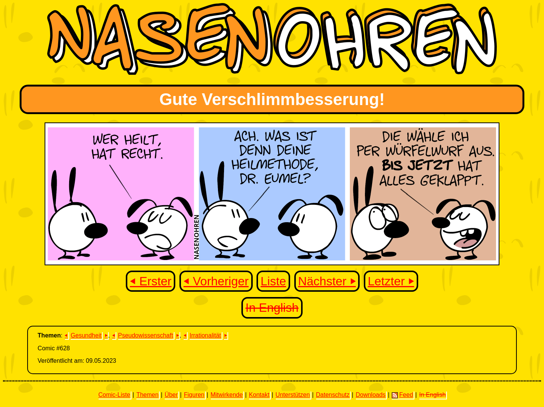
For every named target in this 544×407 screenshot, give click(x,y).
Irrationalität (205, 335)
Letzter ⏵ (391, 281)
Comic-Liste (114, 395)
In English (272, 307)
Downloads (370, 395)
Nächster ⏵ (327, 281)
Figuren (194, 395)
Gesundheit (86, 335)
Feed (402, 395)
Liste (273, 281)
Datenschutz (332, 395)
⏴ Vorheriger (216, 281)
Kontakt (259, 395)
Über (171, 395)
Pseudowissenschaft (145, 335)
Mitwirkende (226, 395)
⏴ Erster (151, 281)
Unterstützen (292, 395)
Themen (147, 395)
